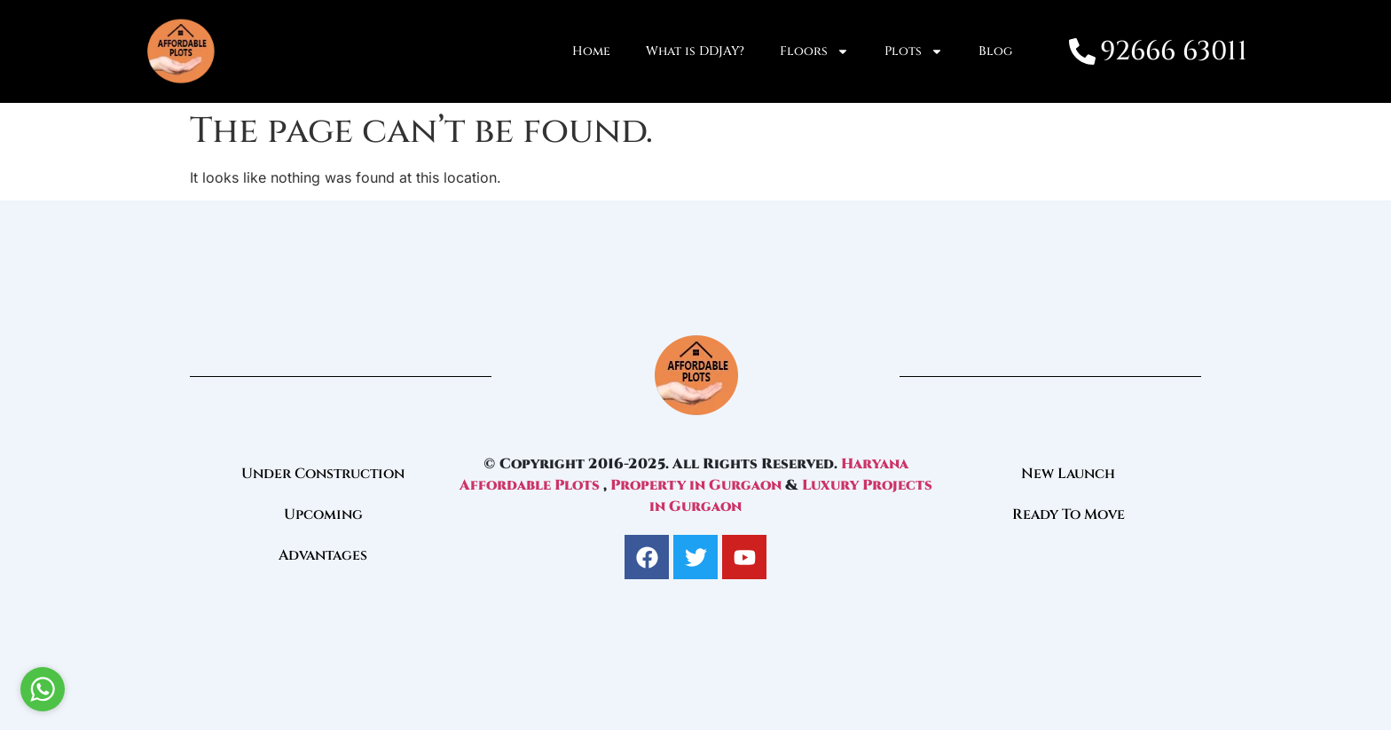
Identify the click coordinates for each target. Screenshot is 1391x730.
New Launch (1068, 473)
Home (591, 51)
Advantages (323, 555)
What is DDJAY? (695, 51)
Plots (913, 51)
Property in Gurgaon (696, 485)
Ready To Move (1068, 514)
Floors (814, 51)
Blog (995, 51)
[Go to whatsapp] (42, 689)
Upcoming (323, 514)
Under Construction (323, 473)
